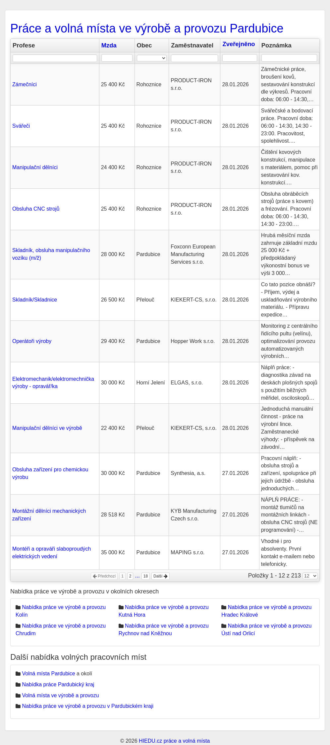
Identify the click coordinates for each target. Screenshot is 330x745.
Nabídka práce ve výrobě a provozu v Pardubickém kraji (87, 706)
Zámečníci (24, 84)
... (137, 575)
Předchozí (104, 576)
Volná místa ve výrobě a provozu (60, 695)
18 (145, 576)
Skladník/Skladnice (34, 300)
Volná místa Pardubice (48, 673)
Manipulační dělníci (35, 167)
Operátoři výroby (31, 341)
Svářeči (21, 126)
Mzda (109, 45)
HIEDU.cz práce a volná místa (174, 741)
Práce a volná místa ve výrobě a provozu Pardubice (146, 28)
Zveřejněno (238, 43)
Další (160, 576)
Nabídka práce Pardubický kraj (58, 684)
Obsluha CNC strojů (35, 209)
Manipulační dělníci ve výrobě (47, 428)
